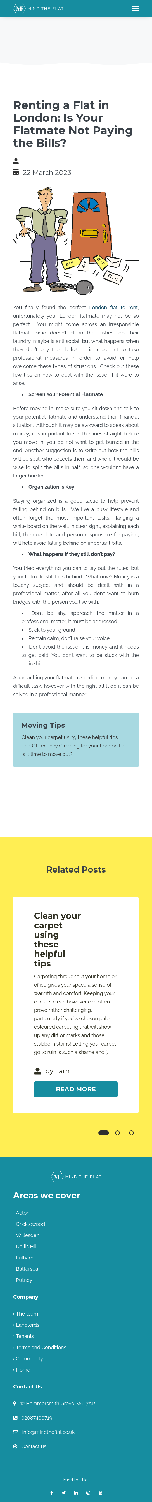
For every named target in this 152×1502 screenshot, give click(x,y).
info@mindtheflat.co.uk (48, 1432)
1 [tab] (103, 1132)
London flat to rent (113, 307)
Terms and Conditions (41, 1347)
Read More (76, 1089)
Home (23, 1370)
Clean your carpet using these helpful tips (70, 737)
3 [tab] (131, 1132)
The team (27, 1314)
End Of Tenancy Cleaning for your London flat (74, 746)
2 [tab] (117, 1132)
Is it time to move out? (47, 754)
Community (29, 1359)
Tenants (25, 1336)
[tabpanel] (76, 1005)
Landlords (27, 1325)
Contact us (34, 1446)
